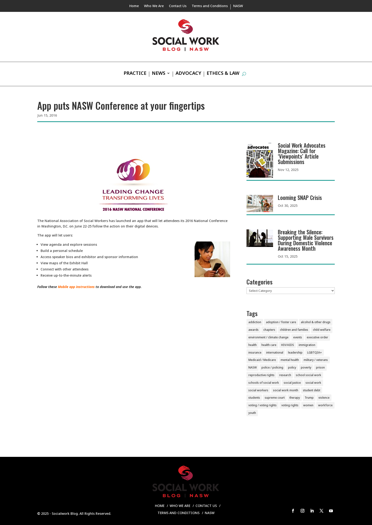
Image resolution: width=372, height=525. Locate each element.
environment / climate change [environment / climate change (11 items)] (268, 337)
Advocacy (188, 73)
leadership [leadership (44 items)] (295, 352)
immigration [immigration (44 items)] (307, 345)
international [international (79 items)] (274, 352)
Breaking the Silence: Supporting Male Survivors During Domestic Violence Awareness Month (306, 240)
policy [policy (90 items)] (292, 367)
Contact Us (177, 6)
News (158, 73)
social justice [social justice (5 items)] (292, 383)
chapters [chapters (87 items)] (269, 330)
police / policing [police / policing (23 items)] (272, 367)
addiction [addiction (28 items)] (254, 322)
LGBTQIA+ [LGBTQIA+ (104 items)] (314, 352)
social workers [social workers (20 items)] (258, 390)
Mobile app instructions (76, 286)
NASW (238, 6)
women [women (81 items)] (308, 405)
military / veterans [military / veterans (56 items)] (316, 360)
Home (134, 6)
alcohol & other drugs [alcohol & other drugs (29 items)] (315, 322)
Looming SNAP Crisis (300, 198)
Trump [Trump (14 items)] (309, 398)
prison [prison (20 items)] (320, 367)
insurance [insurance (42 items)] (254, 352)
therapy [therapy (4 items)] (294, 398)
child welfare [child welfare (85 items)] (321, 330)
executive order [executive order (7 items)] (317, 337)
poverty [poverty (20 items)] (306, 367)
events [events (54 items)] (297, 337)
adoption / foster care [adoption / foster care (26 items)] (281, 322)
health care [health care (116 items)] (268, 345)
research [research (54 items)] (285, 375)
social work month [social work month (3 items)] (285, 390)
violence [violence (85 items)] (324, 398)
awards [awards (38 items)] (253, 330)
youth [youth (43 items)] (252, 413)
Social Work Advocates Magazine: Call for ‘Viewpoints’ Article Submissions (302, 153)
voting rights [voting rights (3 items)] (289, 405)
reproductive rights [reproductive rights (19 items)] (261, 375)
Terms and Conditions (210, 6)
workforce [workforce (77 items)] (325, 405)
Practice (135, 73)
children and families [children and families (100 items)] (294, 330)
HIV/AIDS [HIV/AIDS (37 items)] (287, 345)
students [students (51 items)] (254, 398)
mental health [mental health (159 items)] (290, 360)
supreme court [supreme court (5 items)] (275, 398)
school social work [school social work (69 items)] (308, 375)
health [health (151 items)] (252, 345)
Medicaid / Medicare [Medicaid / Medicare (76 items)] (262, 360)
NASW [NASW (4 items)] (252, 367)
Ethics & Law (223, 73)
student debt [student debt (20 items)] (311, 390)
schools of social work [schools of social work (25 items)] (263, 383)
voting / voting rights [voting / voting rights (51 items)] (262, 405)
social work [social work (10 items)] (313, 383)
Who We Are (154, 6)
